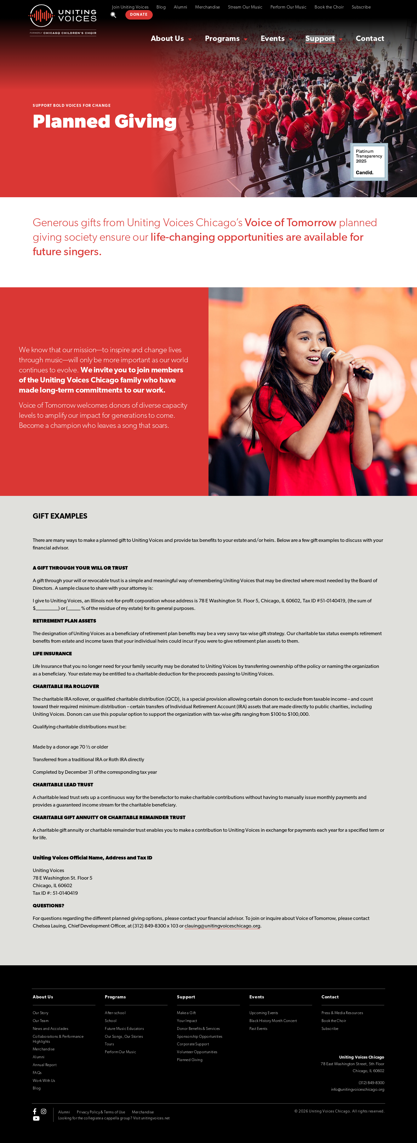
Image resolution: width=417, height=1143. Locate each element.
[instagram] (43, 1111)
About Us (167, 39)
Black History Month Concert (273, 1021)
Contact (370, 39)
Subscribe (361, 7)
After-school (115, 1013)
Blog (161, 7)
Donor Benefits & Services (198, 1029)
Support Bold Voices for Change (72, 106)
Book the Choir (329, 7)
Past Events (258, 1029)
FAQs (37, 1073)
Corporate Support (193, 1044)
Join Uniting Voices (130, 7)
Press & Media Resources (342, 1013)
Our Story (41, 1013)
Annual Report (44, 1065)
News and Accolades (50, 1029)
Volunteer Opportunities (197, 1052)
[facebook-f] (35, 1111)
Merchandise (207, 7)
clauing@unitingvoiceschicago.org (222, 926)
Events (273, 39)
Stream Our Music (245, 7)
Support (320, 39)
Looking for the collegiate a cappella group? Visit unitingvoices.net (114, 1118)
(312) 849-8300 (371, 1083)
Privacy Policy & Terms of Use (101, 1112)
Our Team (41, 1021)
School (111, 1021)
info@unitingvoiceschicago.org (357, 1090)
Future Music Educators (124, 1029)
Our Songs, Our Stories (124, 1037)
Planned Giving (190, 1060)
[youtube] (36, 1118)
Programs (222, 39)
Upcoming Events (263, 1013)
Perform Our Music (289, 7)
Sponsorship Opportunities (199, 1037)
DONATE (139, 15)
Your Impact (187, 1021)
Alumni (180, 7)
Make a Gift (186, 1013)
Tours (109, 1044)
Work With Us (44, 1081)
